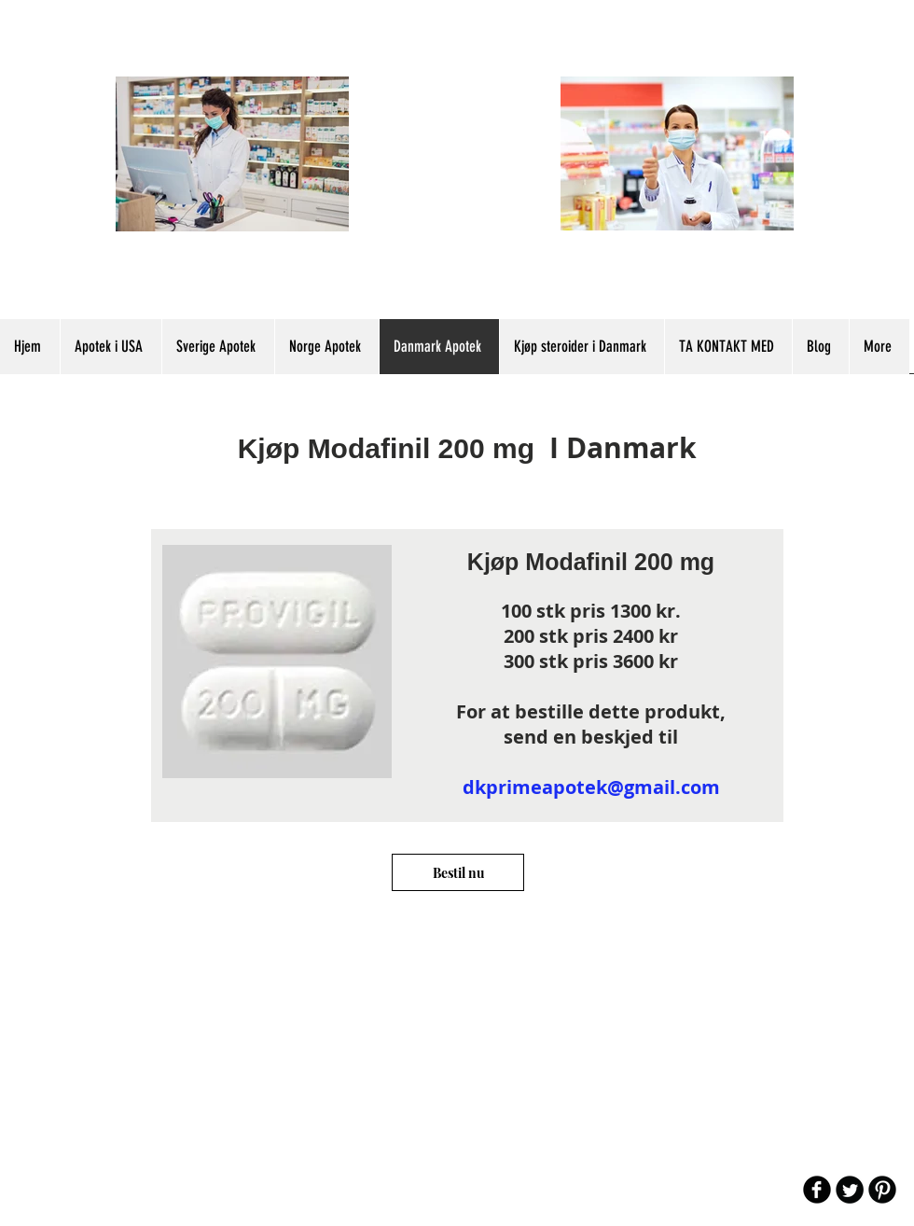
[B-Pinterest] (882, 1190)
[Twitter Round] (850, 1190)
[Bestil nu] (458, 872)
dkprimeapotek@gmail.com (591, 787)
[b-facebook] (817, 1190)
